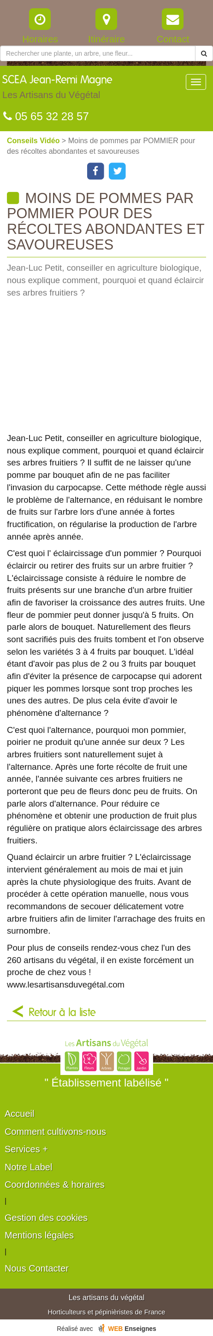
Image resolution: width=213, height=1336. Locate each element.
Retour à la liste (62, 1012)
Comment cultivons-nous (55, 1132)
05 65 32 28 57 (46, 116)
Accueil (19, 1114)
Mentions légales (39, 1235)
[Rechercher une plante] (97, 53)
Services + (26, 1149)
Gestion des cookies (46, 1218)
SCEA (57, 89)
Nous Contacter (37, 1268)
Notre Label (28, 1167)
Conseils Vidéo (34, 141)
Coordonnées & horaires (55, 1184)
